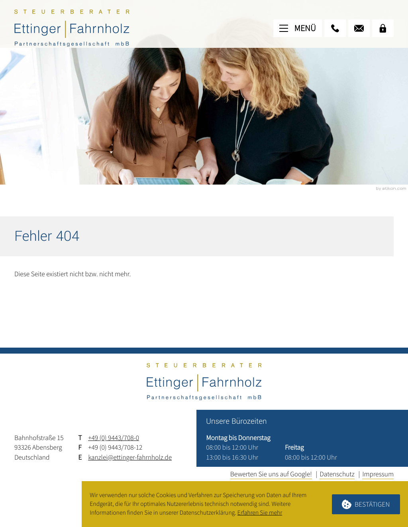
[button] (335, 28)
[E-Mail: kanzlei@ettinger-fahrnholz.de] (359, 28)
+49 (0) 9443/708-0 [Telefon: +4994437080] (113, 437)
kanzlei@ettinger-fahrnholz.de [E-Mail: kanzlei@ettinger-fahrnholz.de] (130, 457)
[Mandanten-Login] (383, 28)
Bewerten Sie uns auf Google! (271, 474)
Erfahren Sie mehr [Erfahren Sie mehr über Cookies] (259, 513)
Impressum (378, 474)
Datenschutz (337, 474)
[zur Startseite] (71, 28)
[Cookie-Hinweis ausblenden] (366, 504)
